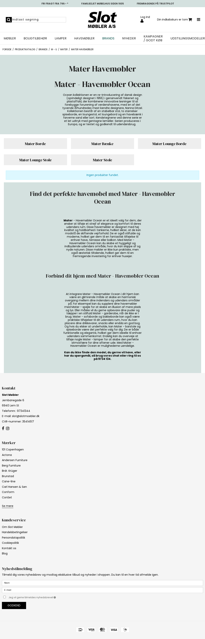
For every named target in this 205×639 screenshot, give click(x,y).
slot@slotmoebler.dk (25, 416)
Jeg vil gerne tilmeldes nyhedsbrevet (42, 596)
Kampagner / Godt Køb (153, 38)
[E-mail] (102, 590)
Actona (7, 455)
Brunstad (8, 476)
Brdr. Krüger (9, 471)
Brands (108, 38)
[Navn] (102, 583)
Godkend (14, 605)
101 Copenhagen (13, 449)
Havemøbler (84, 38)
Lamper (60, 38)
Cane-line (8, 481)
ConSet (7, 497)
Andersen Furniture (14, 460)
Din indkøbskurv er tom (174, 19)
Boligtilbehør (35, 38)
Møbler (10, 38)
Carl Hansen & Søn (14, 487)
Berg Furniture (11, 465)
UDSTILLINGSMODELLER (187, 38)
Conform (8, 492)
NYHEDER (129, 38)
